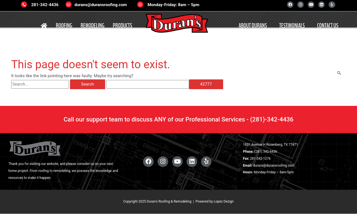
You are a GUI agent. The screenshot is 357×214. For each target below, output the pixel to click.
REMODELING (92, 26)
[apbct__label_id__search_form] (147, 84)
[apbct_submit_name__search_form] (206, 84)
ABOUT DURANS (253, 26)
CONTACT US (327, 26)
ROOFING (64, 26)
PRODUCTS (122, 26)
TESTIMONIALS (292, 26)
